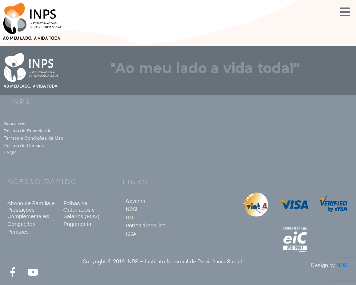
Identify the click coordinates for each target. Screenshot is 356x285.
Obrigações (21, 224)
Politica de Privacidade (28, 131)
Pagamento (77, 224)
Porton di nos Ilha (146, 225)
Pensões (17, 231)
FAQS (10, 152)
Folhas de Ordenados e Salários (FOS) (81, 209)
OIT (130, 217)
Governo (135, 201)
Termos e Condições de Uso (33, 138)
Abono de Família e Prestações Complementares (31, 209)
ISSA (131, 234)
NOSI (132, 209)
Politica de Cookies (24, 145)
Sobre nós (14, 123)
